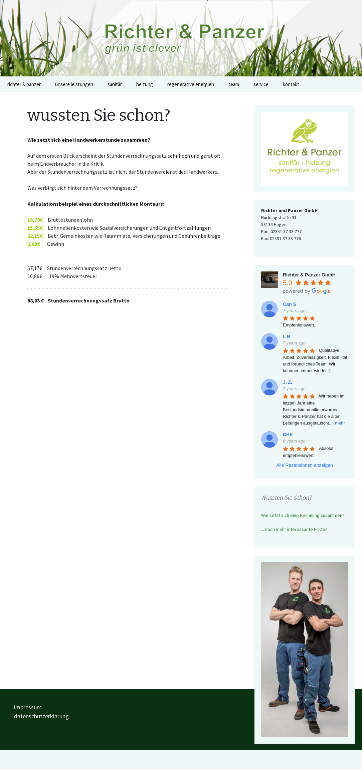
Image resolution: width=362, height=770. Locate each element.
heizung (144, 84)
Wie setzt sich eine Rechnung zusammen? (302, 515)
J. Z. (287, 382)
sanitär (115, 84)
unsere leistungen (74, 84)
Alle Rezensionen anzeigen (304, 465)
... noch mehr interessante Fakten (294, 529)
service (260, 84)
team (233, 84)
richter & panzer (24, 84)
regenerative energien (190, 84)
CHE (288, 434)
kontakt (291, 84)
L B (286, 336)
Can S (289, 304)
